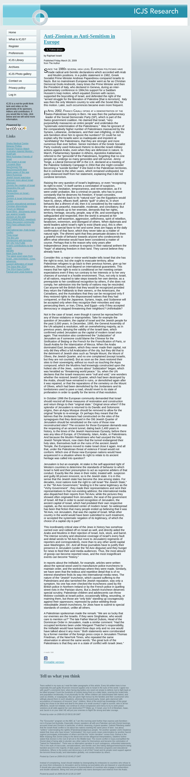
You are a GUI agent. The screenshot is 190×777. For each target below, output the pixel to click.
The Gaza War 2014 (16, 266)
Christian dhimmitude (16, 206)
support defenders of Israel (19, 264)
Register (14, 46)
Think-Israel (12, 235)
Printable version (54, 661)
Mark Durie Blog (14, 253)
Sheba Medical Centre (17, 143)
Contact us (15, 80)
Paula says (11, 190)
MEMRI (10, 251)
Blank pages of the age (17, 172)
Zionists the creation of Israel (20, 185)
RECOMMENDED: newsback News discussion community (21, 220)
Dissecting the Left (15, 188)
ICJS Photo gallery (20, 73)
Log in (15, 94)
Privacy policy (17, 87)
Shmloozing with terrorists (19, 240)
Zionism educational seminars (21, 203)
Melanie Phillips (14, 146)
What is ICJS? (17, 39)
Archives (14, 66)
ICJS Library (16, 60)
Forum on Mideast (15, 209)
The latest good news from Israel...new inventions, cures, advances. (21, 259)
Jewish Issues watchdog (18, 177)
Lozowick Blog (13, 164)
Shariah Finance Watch (18, 148)
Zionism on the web (16, 217)
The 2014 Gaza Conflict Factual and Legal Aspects (19, 270)
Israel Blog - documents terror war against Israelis (21, 213)
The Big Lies (12, 237)
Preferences (16, 53)
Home (12, 32)
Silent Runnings (14, 175)
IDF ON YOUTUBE (15, 243)
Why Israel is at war (16, 162)
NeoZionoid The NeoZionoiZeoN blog (16, 168)
